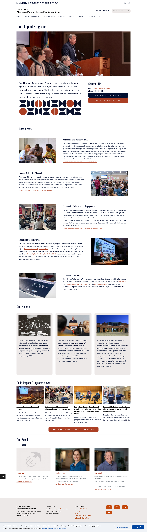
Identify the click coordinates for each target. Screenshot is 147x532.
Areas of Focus (49, 16)
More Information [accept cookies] (122, 527)
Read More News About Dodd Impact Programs (73, 429)
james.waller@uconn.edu (103, 489)
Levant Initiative (100, 284)
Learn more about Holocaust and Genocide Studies (80, 162)
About (19, 16)
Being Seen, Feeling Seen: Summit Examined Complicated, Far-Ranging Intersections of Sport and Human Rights (87, 410)
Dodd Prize (122, 281)
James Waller (98, 473)
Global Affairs (22, 10)
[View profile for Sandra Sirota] (73, 459)
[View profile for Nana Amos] (33, 459)
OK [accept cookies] (138, 527)
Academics (62, 16)
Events (100, 16)
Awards (72, 16)
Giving (106, 10)
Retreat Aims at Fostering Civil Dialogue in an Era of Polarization (58, 408)
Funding (81, 16)
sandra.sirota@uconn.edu (64, 484)
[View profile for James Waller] (111, 459)
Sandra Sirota (60, 473)
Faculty (77, 511)
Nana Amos (20, 473)
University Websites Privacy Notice (54, 529)
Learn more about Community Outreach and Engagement (82, 228)
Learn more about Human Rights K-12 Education (35, 190)
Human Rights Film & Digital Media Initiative (42, 254)
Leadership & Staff (81, 509)
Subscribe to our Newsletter (108, 100)
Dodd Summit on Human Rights (77, 284)
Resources (91, 16)
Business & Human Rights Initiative (36, 249)
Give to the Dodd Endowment (108, 95)
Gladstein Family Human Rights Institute (38, 12)
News (98, 10)
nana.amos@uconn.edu (24, 482)
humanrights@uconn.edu (101, 88)
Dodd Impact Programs (33, 16)
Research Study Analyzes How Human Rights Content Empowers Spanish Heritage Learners (116, 409)
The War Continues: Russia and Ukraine (27, 408)
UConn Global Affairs (82, 518)
